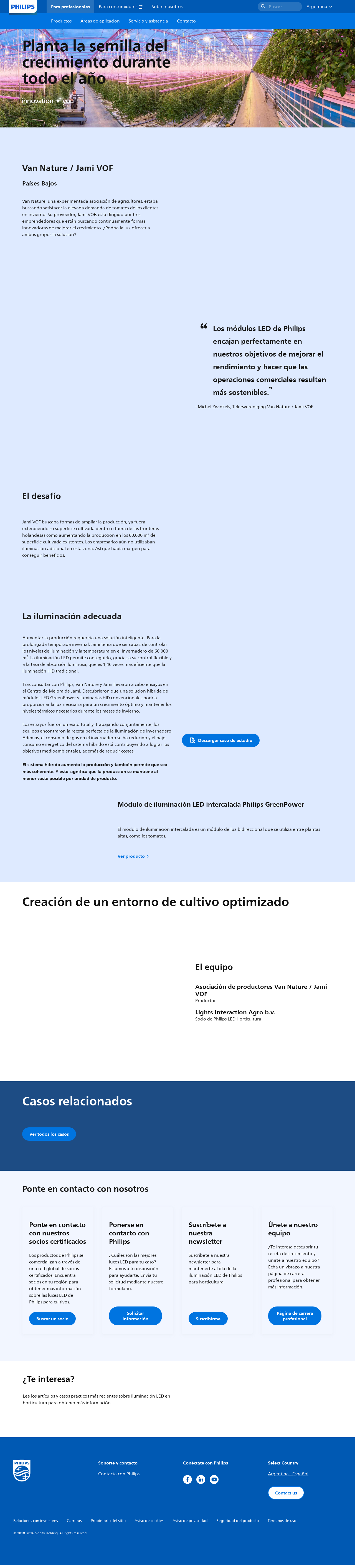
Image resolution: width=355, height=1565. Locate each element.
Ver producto (134, 856)
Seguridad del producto (238, 1521)
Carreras (74, 1521)
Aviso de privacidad (190, 1521)
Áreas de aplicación (100, 21)
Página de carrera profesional (295, 1316)
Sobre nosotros (167, 6)
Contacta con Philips (119, 1474)
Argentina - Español (288, 1474)
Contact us (286, 1493)
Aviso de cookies (149, 1521)
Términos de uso (282, 1521)
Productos (61, 21)
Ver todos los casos (49, 1134)
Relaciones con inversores (35, 1521)
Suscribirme (208, 1319)
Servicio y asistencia (148, 21)
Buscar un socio (52, 1319)
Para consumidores (121, 6)
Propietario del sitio (108, 1521)
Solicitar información (135, 1316)
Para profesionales (70, 6)
